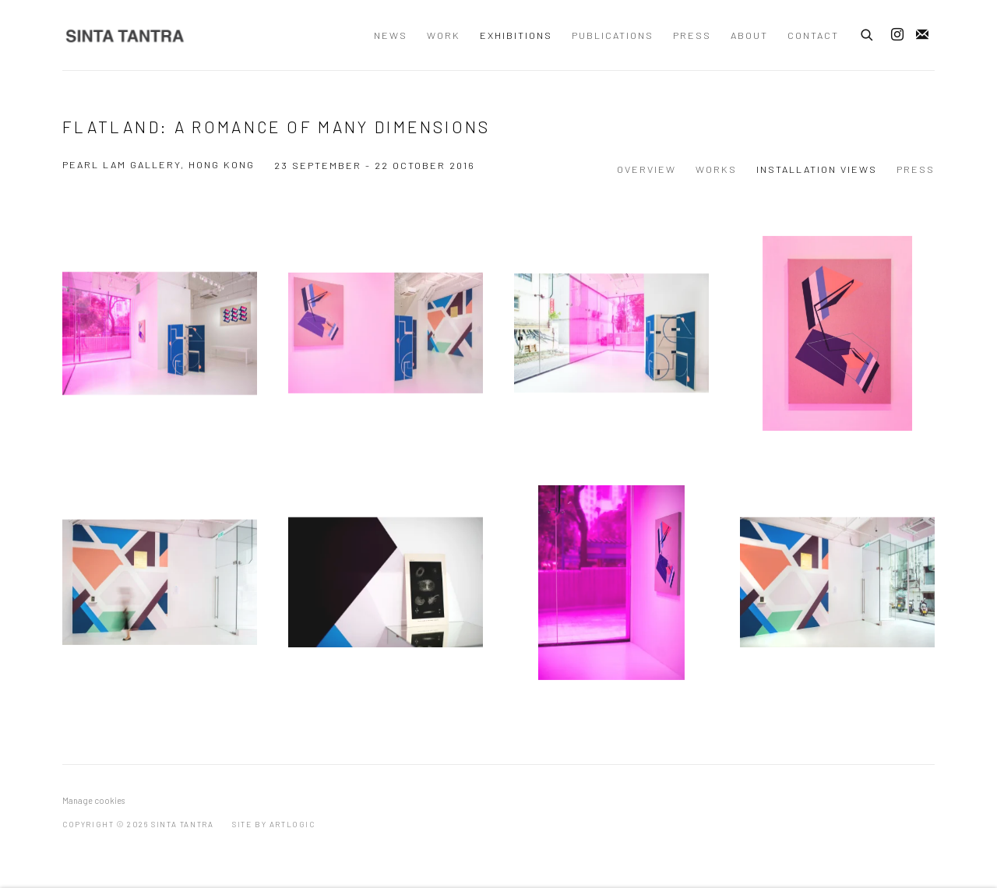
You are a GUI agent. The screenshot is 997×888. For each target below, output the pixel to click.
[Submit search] (868, 33)
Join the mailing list (922, 35)
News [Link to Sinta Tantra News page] (390, 35)
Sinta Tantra (124, 35)
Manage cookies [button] (93, 800)
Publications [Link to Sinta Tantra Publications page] (613, 35)
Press (916, 169)
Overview (646, 169)
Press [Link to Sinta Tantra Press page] (692, 35)
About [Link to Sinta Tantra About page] (749, 35)
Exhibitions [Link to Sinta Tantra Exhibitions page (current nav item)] (516, 35)
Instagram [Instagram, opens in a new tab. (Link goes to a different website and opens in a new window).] (897, 35)
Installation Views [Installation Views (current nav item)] (816, 169)
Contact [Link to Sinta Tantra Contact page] (813, 35)
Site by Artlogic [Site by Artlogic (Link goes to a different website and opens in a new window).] (273, 824)
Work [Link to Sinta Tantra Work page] (443, 35)
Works (716, 169)
